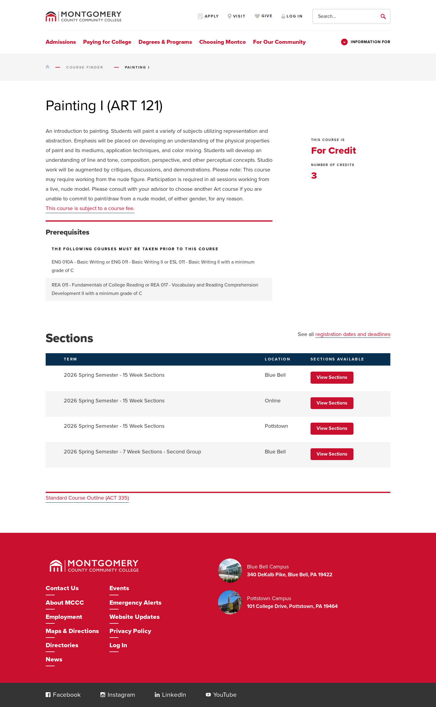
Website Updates (134, 617)
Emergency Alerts (135, 602)
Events (119, 588)
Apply (208, 16)
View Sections (332, 377)
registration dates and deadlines (352, 334)
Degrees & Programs (165, 42)
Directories (62, 645)
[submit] (384, 16)
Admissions (61, 42)
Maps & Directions (72, 631)
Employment (64, 617)
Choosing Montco (222, 42)
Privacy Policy (130, 631)
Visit (237, 16)
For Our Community (279, 42)
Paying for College (107, 42)
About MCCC (65, 602)
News (54, 659)
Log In (118, 645)
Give (264, 16)
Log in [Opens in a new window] (292, 16)
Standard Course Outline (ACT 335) (87, 497)
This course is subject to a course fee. (90, 208)
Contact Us (62, 588)
